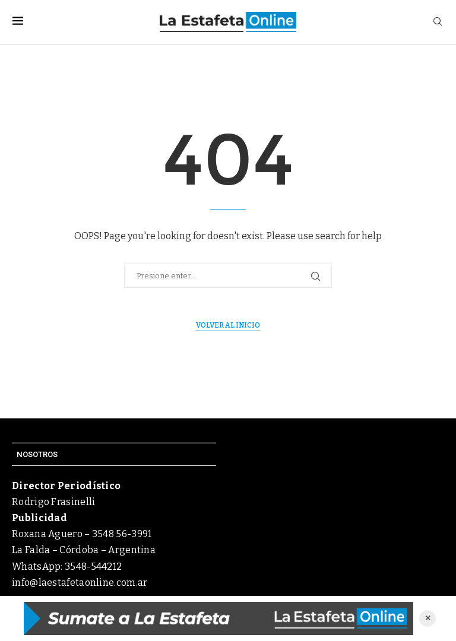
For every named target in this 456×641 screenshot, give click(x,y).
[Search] (438, 22)
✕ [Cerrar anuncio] (428, 618)
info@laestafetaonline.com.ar (79, 582)
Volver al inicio (228, 325)
